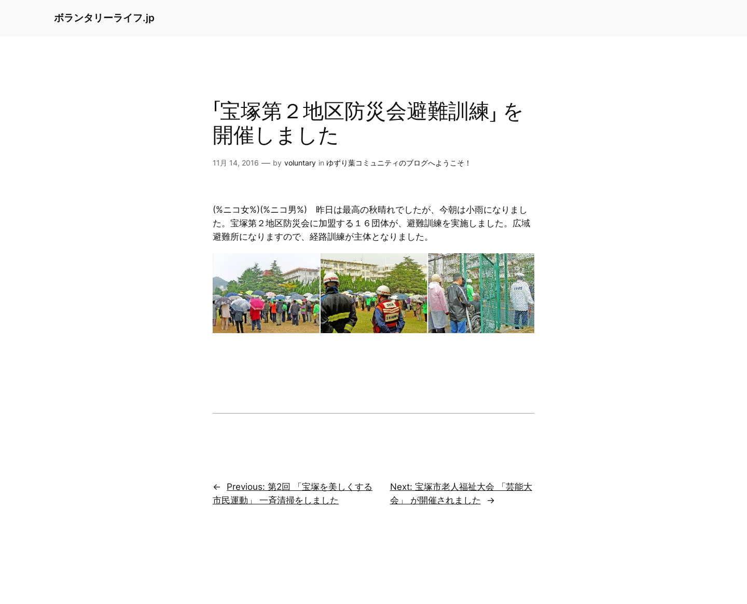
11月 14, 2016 (236, 162)
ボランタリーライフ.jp (104, 17)
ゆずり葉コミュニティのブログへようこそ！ (399, 162)
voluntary (300, 162)
